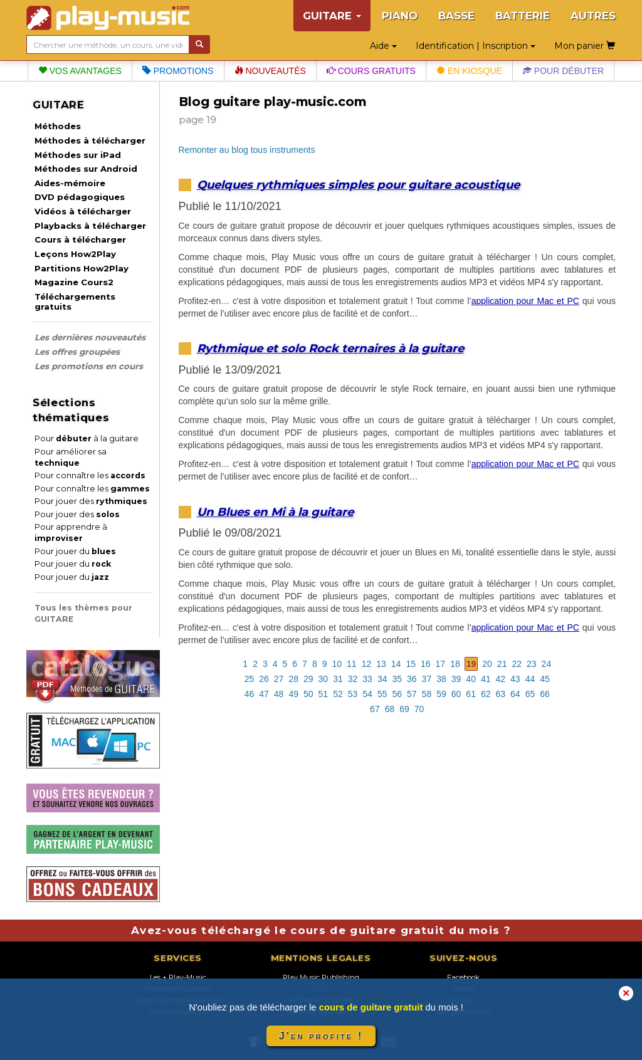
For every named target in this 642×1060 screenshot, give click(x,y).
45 (545, 679)
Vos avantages (80, 71)
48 (279, 694)
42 (501, 679)
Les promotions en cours (88, 366)
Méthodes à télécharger (89, 140)
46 (250, 694)
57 (412, 694)
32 (353, 679)
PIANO (400, 15)
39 (456, 679)
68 (390, 709)
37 (427, 679)
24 (547, 664)
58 (427, 694)
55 (382, 694)
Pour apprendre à (70, 532)
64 (515, 694)
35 (397, 679)
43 (515, 679)
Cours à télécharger (80, 239)
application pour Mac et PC (525, 301)
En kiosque (469, 71)
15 (411, 664)
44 (530, 679)
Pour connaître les (89, 475)
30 (323, 679)
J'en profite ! (321, 1036)
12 (367, 664)
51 (323, 694)
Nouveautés (270, 71)
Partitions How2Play (81, 268)
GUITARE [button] (332, 15)
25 (250, 679)
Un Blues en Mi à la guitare (275, 512)
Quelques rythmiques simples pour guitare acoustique (358, 184)
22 (517, 664)
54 (367, 694)
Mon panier (584, 45)
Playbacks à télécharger (90, 226)
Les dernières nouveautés (89, 337)
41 (486, 679)
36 (412, 679)
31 (338, 679)
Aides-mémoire (69, 183)
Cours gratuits (371, 71)
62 (486, 694)
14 (396, 664)
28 (293, 679)
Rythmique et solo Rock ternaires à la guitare (330, 348)
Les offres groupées (77, 352)
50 (308, 694)
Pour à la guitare (86, 438)
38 (441, 679)
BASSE (456, 15)
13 (381, 664)
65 (530, 694)
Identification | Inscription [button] (475, 45)
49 (293, 694)
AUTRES (593, 15)
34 (382, 679)
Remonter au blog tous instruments (247, 150)
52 (338, 694)
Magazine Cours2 (73, 282)
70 (419, 709)
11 (352, 664)
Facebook (463, 977)
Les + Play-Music (178, 977)
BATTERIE (522, 15)
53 (353, 694)
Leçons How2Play (75, 254)
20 (487, 664)
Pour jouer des (90, 501)
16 (426, 664)
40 (471, 679)
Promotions (178, 71)
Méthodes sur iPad (77, 155)
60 (456, 694)
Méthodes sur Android (85, 169)
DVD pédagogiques (79, 197)
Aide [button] (383, 45)
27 (279, 679)
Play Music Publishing (321, 977)
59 (441, 694)
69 (404, 709)
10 (337, 664)
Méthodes (57, 126)
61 (471, 694)
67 (375, 709)
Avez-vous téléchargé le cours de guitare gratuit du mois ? (321, 930)
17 (441, 664)
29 (308, 679)
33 (367, 679)
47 (264, 694)
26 (264, 679)
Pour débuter (563, 71)
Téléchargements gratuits (74, 301)
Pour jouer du (75, 551)
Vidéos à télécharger (82, 211)
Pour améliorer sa (70, 457)
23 (532, 664)
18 (455, 664)
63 (501, 694)
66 (545, 694)
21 (502, 664)
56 (397, 694)
